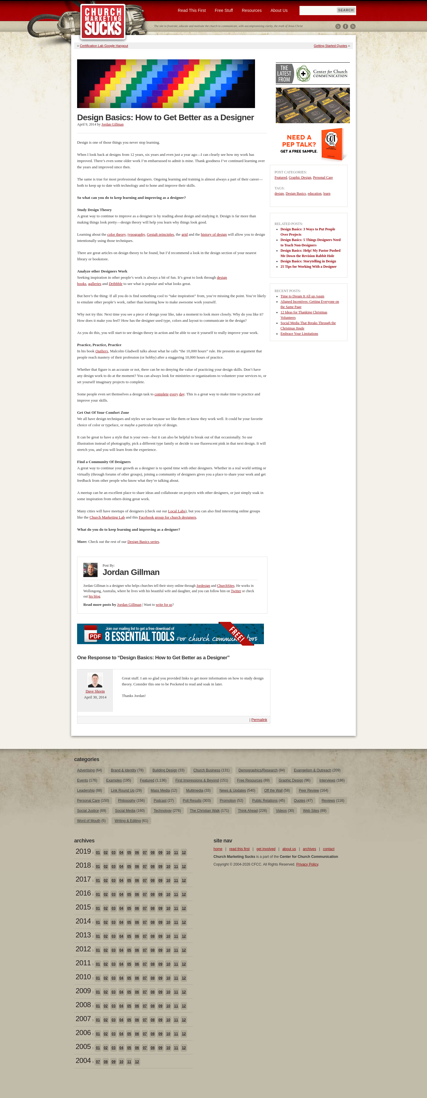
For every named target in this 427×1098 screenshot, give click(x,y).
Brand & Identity (123, 770)
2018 (83, 865)
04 (121, 852)
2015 (83, 907)
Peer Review (309, 790)
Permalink (259, 720)
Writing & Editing (127, 821)
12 (184, 852)
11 (176, 852)
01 (98, 852)
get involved (265, 849)
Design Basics (296, 193)
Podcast (160, 800)
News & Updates (232, 790)
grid (184, 234)
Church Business (206, 770)
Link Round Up (122, 790)
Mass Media (160, 790)
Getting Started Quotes (330, 45)
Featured (281, 177)
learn (326, 193)
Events (82, 780)
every (174, 394)
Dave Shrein (95, 691)
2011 (83, 963)
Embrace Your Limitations (299, 334)
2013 (83, 935)
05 (129, 852)
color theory (116, 234)
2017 (83, 879)
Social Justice (88, 811)
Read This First (192, 10)
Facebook (345, 26)
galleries (94, 283)
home (218, 849)
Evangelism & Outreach (312, 770)
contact (328, 849)
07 (145, 852)
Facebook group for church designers (167, 517)
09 (160, 852)
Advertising (86, 770)
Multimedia (194, 790)
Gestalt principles (160, 234)
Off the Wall (273, 790)
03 (113, 852)
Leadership (86, 790)
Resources (252, 10)
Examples (114, 780)
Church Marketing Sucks (103, 22)
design (279, 193)
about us (289, 849)
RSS (353, 26)
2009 (83, 991)
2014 (83, 921)
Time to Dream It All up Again (302, 296)
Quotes (299, 800)
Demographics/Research (258, 770)
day (181, 394)
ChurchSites (226, 586)
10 (168, 852)
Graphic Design (300, 177)
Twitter (338, 26)
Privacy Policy (307, 864)
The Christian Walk (205, 811)
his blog (94, 596)
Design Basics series (143, 541)
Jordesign (203, 586)
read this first (239, 849)
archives (309, 849)
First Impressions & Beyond (197, 780)
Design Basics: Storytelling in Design (308, 261)
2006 (83, 1033)
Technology (163, 811)
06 (137, 852)
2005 (83, 1046)
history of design (214, 234)
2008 (83, 1005)
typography (136, 234)
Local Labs (176, 511)
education (315, 193)
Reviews (328, 800)
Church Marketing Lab (107, 517)
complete (161, 394)
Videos (281, 811)
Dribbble (115, 283)
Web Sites (311, 811)
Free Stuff (224, 10)
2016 (83, 893)
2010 (83, 977)
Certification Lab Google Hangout (104, 45)
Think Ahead (248, 811)
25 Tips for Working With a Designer (309, 266)
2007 (83, 1019)
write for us (164, 605)
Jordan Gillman (112, 124)
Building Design (164, 770)
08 (152, 852)
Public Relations (265, 800)
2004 (83, 1060)
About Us (279, 10)
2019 (83, 851)
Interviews (327, 780)
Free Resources (249, 780)
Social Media (125, 811)
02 (106, 852)
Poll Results (192, 800)
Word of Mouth (88, 821)
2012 (83, 949)
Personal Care (323, 177)
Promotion (228, 800)
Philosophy (127, 800)
